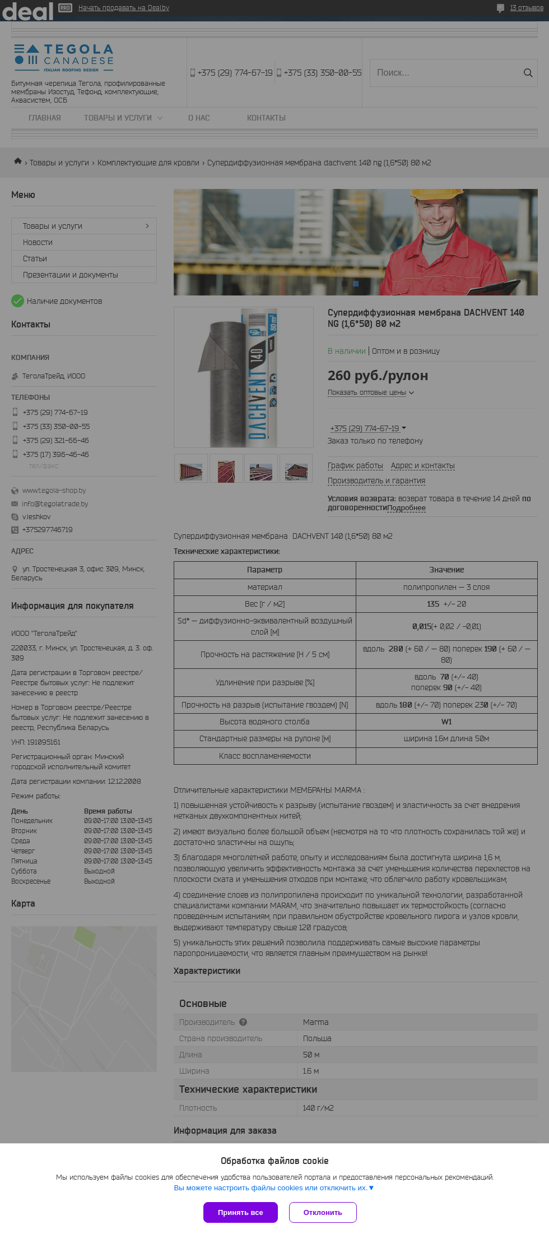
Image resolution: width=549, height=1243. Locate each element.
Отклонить (323, 1212)
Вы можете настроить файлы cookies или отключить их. (270, 1188)
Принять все (240, 1212)
